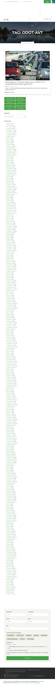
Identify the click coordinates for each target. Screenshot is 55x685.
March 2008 (9, 472)
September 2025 (11, 134)
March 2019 (9, 260)
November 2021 (11, 208)
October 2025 (10, 133)
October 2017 (10, 287)
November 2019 (11, 247)
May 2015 (9, 334)
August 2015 (10, 329)
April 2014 (9, 354)
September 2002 (11, 576)
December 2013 (11, 361)
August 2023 (10, 175)
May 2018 (9, 276)
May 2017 (9, 295)
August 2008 (10, 464)
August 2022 (10, 194)
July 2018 (9, 273)
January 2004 (10, 550)
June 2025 (9, 139)
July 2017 (9, 292)
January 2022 (10, 205)
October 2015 (10, 325)
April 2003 (9, 565)
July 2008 (9, 465)
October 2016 (10, 306)
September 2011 (11, 404)
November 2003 (11, 553)
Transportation (9, 98)
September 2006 (11, 500)
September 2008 (11, 462)
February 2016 (10, 319)
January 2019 (10, 263)
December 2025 (11, 130)
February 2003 (10, 568)
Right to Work (20, 98)
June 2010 (9, 428)
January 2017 (10, 301)
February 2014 (10, 358)
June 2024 (9, 159)
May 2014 (9, 353)
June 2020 (9, 236)
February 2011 (10, 415)
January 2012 (10, 398)
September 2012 (11, 385)
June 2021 (9, 216)
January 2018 (10, 282)
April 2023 (9, 181)
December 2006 (11, 496)
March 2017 (9, 298)
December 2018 (11, 264)
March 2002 (9, 586)
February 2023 (10, 184)
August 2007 (10, 483)
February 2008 (10, 473)
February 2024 (10, 165)
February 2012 (10, 396)
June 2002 (9, 581)
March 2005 (9, 529)
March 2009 (9, 452)
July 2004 (9, 541)
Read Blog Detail (9, 92)
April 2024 (9, 162)
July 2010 (9, 427)
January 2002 (10, 589)
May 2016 (9, 314)
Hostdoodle (40, 681)
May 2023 (9, 179)
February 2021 (10, 223)
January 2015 (10, 340)
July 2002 (9, 579)
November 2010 (11, 420)
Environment (9, 105)
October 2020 (10, 229)
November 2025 (11, 131)
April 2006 (9, 508)
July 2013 (9, 369)
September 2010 (11, 423)
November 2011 (11, 401)
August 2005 (10, 521)
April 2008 (9, 470)
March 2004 (9, 547)
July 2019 (9, 253)
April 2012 (9, 393)
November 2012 (11, 382)
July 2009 (9, 446)
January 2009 (10, 456)
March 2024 (9, 163)
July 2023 (9, 176)
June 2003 (9, 561)
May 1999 (9, 592)
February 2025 (10, 146)
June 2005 (9, 525)
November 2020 (11, 228)
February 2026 (10, 126)
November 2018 (11, 266)
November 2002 (11, 573)
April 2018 (9, 277)
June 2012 (9, 390)
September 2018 (11, 269)
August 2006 (10, 502)
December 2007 (11, 476)
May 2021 (9, 218)
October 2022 (10, 191)
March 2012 (9, 395)
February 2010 (10, 435)
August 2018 (10, 271)
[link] (40, 1)
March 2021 (9, 221)
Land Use (9, 108)
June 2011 (9, 409)
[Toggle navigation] (47, 19)
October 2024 (10, 152)
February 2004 (10, 549)
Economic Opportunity (20, 105)
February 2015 (10, 338)
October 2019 (10, 248)
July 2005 (9, 523)
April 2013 (9, 374)
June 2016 (9, 313)
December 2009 (11, 438)
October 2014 (10, 345)
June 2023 (9, 178)
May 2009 (9, 449)
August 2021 (10, 213)
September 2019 (11, 250)
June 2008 (9, 467)
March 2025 (9, 144)
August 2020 (10, 232)
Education (20, 102)
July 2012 (9, 388)
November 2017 (11, 285)
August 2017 (10, 290)
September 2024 (11, 154)
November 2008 (11, 459)
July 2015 (9, 330)
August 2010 (10, 425)
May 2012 (9, 391)
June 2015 (9, 332)
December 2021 (11, 207)
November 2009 (11, 439)
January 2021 (10, 224)
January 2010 (10, 436)
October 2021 (10, 210)
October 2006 (10, 499)
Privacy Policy (24, 682)
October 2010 (10, 422)
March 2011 (9, 414)
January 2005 (10, 533)
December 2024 (11, 149)
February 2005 (10, 531)
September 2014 (11, 346)
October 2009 (10, 441)
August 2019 (10, 252)
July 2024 (9, 157)
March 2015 (9, 337)
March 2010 (9, 433)
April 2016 (9, 316)
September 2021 (11, 212)
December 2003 (11, 552)
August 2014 (10, 348)
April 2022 (9, 200)
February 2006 (10, 512)
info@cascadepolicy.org (13, 1)
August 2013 (10, 367)
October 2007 (10, 480)
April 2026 (9, 123)
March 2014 (9, 356)
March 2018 (9, 279)
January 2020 (10, 244)
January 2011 (10, 417)
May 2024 (9, 160)
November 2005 (11, 517)
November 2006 (11, 497)
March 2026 (9, 125)
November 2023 (11, 170)
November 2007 (11, 478)
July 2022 (9, 195)
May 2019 (9, 256)
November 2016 (11, 305)
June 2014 (9, 351)
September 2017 (11, 289)
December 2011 (11, 399)
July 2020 (9, 234)
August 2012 (10, 386)
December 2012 (11, 380)
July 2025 (9, 138)
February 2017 (10, 300)
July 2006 (9, 504)
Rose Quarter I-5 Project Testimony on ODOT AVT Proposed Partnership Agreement (25, 83)
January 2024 (10, 167)
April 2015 (9, 335)
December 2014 (11, 342)
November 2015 (11, 324)
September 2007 (11, 481)
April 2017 (9, 297)
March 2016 (9, 317)
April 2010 (9, 431)
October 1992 (10, 594)
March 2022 (9, 202)
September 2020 (11, 231)
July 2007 (9, 484)
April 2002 (9, 584)
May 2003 (9, 563)
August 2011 (10, 406)
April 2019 (9, 258)
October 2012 (10, 383)
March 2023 (9, 183)
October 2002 (10, 574)
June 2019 (9, 255)
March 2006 (9, 510)
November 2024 (11, 151)
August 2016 (10, 309)
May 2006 (9, 507)
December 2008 (11, 457)
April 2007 (9, 489)
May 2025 (9, 141)
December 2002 (11, 571)
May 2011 (9, 411)
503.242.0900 (29, 1)
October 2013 (10, 364)
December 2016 (11, 303)
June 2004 (9, 542)
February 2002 (10, 587)
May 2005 (9, 526)
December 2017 (11, 284)
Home (24, 43)
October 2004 (10, 536)
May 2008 (9, 468)
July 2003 (9, 560)
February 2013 (10, 377)
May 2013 (9, 372)
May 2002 (9, 582)
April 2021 (9, 220)
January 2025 (10, 147)
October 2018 (10, 268)
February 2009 (10, 454)
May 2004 (9, 544)
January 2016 (10, 321)
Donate (47, 2)
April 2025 (9, 142)
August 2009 (10, 444)
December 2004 (11, 534)
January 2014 (10, 359)
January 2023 (10, 186)
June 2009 (9, 447)
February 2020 (10, 242)
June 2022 (9, 197)
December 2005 (11, 515)
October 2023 (10, 171)
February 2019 (10, 261)
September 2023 (11, 173)
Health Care (9, 102)
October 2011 (10, 403)
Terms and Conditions (29, 646)
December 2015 (11, 322)
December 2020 (11, 226)
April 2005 (9, 528)
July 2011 (9, 407)
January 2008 (10, 475)
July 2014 (9, 350)
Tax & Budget (20, 108)
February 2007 (10, 492)
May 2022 (9, 199)
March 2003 (9, 566)
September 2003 (11, 557)
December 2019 (11, 245)
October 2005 (10, 518)
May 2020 (9, 237)
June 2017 (9, 293)
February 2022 (10, 203)
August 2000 (10, 590)
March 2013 (9, 375)
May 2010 (9, 430)
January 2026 (10, 128)
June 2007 (9, 486)
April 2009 (9, 451)
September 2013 (11, 366)
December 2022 (11, 187)
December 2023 (11, 168)
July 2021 (9, 215)
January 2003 (10, 569)
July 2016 (9, 311)
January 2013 (10, 378)
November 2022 (11, 189)
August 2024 (10, 155)
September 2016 (11, 308)
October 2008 (10, 460)
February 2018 (10, 281)
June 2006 (9, 505)
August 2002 (10, 578)
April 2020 (9, 239)
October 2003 (10, 555)
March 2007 (9, 491)
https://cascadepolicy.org (11, 676)
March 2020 (9, 240)
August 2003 (10, 558)
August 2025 (10, 136)
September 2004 (11, 537)
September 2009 (11, 443)
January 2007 (10, 494)
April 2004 (9, 545)
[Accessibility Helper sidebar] (53, 1)
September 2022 (11, 192)
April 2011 (9, 412)
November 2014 (11, 343)
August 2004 (10, 539)
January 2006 (10, 513)
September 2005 (11, 520)
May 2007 (9, 488)
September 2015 (11, 327)
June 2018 (9, 274)
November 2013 (11, 362)
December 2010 (11, 419)
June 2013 (9, 370)
